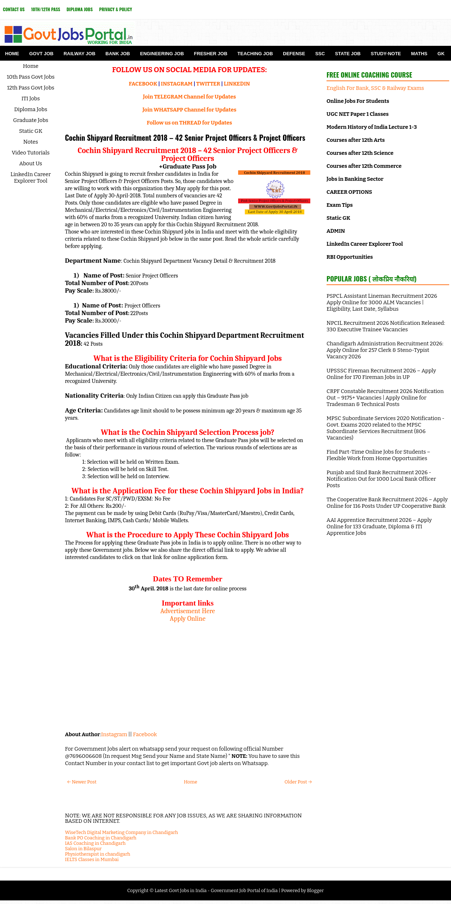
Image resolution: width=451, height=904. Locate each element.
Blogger (315, 890)
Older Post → (298, 782)
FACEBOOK (143, 83)
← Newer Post (81, 782)
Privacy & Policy (115, 9)
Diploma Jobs (80, 9)
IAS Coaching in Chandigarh (95, 843)
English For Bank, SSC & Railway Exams (375, 88)
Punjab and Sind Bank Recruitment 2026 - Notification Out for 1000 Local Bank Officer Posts (381, 479)
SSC (320, 53)
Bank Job (117, 53)
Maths (419, 53)
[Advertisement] (187, 673)
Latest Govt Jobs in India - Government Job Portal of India (215, 890)
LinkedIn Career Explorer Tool (30, 177)
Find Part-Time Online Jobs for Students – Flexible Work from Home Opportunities (378, 455)
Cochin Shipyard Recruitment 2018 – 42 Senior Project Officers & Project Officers (185, 137)
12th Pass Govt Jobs (30, 87)
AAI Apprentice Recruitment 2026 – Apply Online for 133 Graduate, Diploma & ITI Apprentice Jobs (379, 526)
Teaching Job (255, 53)
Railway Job (79, 53)
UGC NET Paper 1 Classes (358, 114)
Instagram (114, 734)
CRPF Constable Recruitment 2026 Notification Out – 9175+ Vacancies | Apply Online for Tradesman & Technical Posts (385, 397)
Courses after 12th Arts (356, 140)
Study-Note (386, 53)
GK (441, 53)
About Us (30, 163)
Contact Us (14, 9)
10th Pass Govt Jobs (31, 77)
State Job (347, 53)
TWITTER (208, 83)
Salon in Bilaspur (83, 848)
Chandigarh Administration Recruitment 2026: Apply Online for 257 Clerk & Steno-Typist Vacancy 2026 (385, 350)
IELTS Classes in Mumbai (92, 859)
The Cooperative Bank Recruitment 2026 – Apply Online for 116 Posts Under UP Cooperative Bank (387, 502)
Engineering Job (162, 53)
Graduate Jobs (30, 120)
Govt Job (41, 53)
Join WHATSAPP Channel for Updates (189, 109)
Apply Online (188, 619)
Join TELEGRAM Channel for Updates (189, 96)
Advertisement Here (187, 611)
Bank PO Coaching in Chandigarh (100, 837)
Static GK (31, 131)
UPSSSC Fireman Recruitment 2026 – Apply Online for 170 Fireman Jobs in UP (381, 373)
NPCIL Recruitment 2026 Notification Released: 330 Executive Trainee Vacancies (386, 326)
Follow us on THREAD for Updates (189, 122)
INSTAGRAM (177, 83)
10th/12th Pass (45, 9)
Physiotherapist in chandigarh (97, 854)
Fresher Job (210, 53)
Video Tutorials (31, 152)
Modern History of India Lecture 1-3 (372, 127)
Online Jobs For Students (358, 101)
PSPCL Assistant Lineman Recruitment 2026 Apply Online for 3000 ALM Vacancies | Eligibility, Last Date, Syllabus (382, 302)
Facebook (145, 734)
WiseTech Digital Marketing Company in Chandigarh (121, 832)
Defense (294, 53)
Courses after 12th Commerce (364, 166)
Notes (30, 142)
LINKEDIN (237, 83)
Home (12, 53)
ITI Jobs (31, 98)
